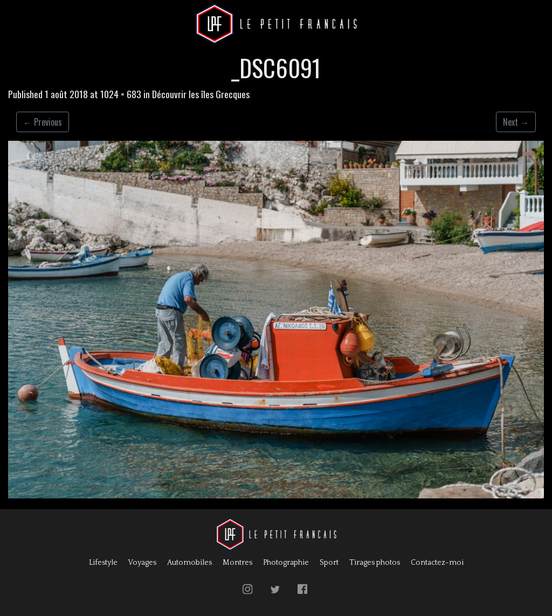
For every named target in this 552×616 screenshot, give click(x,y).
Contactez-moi (437, 562)
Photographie (286, 562)
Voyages (142, 562)
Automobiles (189, 562)
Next (516, 121)
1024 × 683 (120, 94)
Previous (42, 121)
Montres (237, 562)
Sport (329, 562)
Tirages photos (374, 562)
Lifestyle (103, 562)
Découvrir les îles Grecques (201, 94)
